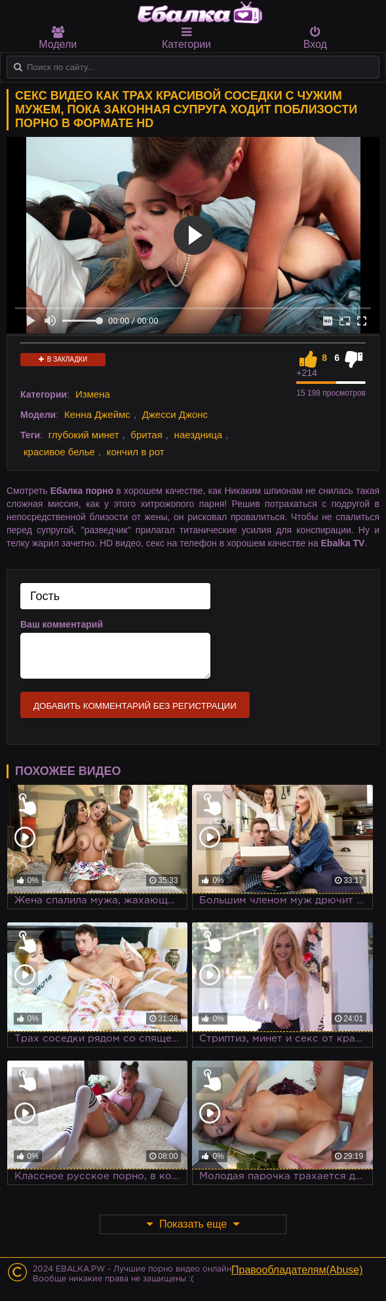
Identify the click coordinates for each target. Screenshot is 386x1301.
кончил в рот (135, 451)
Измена (92, 394)
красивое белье (59, 451)
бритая (146, 434)
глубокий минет (83, 434)
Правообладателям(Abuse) (297, 1269)
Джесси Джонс (175, 414)
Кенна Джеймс (97, 414)
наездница (198, 434)
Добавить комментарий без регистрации (135, 706)
